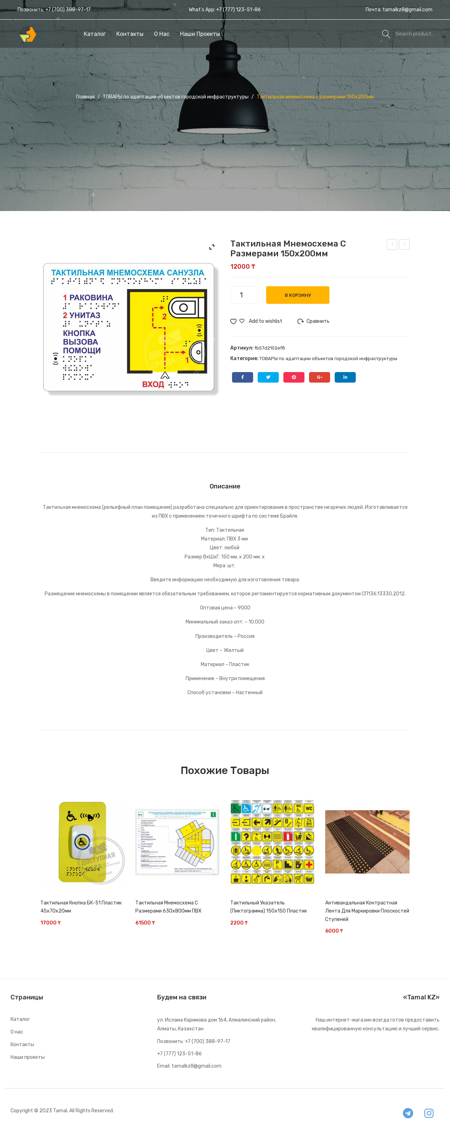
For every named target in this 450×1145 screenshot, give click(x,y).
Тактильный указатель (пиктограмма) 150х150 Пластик (268, 907)
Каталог (20, 1019)
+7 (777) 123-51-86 (238, 10)
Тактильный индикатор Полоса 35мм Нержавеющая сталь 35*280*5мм (392, 245)
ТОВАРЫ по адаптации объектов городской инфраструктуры (176, 97)
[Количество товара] (244, 295)
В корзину (298, 295)
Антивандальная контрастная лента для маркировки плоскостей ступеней (367, 911)
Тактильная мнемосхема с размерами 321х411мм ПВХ (405, 245)
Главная (85, 97)
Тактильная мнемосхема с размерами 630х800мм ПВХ (168, 907)
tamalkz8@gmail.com (407, 10)
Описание (225, 486)
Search (386, 34)
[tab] (225, 486)
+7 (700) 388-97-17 (68, 10)
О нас (17, 1032)
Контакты (22, 1045)
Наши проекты (28, 1057)
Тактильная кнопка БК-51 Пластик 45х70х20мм (81, 907)
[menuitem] (95, 34)
